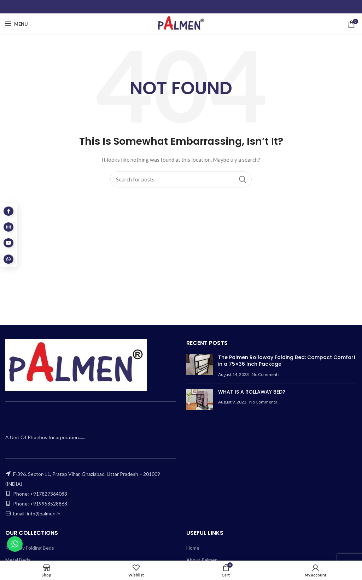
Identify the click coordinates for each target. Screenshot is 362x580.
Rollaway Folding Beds (29, 548)
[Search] (181, 179)
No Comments (266, 374)
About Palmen (202, 560)
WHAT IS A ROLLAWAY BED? (251, 391)
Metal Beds (17, 560)
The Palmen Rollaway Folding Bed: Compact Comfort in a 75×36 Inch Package (287, 361)
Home (192, 548)
